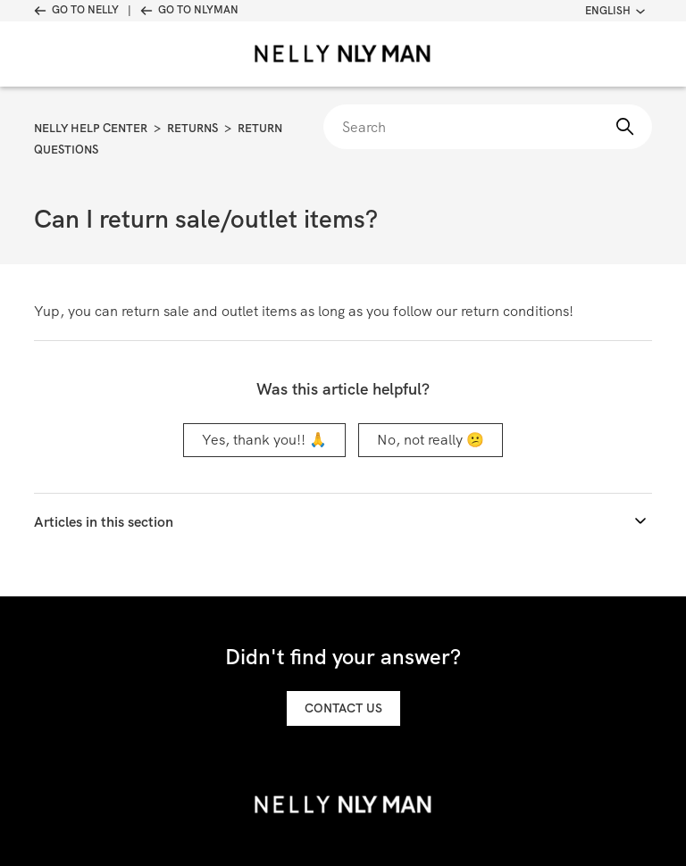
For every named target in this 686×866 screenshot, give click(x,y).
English (615, 11)
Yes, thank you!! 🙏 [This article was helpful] (264, 439)
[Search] (487, 126)
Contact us (343, 708)
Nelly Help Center (90, 128)
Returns (192, 128)
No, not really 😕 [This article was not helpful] (430, 439)
